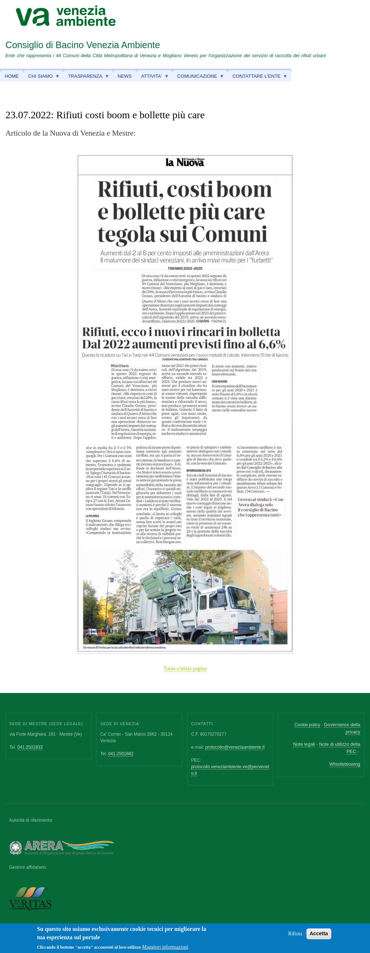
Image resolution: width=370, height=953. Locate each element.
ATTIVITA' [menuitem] (153, 77)
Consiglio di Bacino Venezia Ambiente (82, 45)
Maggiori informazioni (165, 948)
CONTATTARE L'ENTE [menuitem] (258, 77)
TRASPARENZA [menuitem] (86, 77)
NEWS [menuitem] (125, 76)
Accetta (319, 935)
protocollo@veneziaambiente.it (234, 747)
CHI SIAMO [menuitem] (41, 77)
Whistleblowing (345, 764)
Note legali (304, 744)
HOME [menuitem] (12, 76)
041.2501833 (30, 747)
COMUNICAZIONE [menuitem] (198, 77)
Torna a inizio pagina (185, 668)
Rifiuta (295, 935)
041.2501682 (120, 753)
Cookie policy (307, 724)
